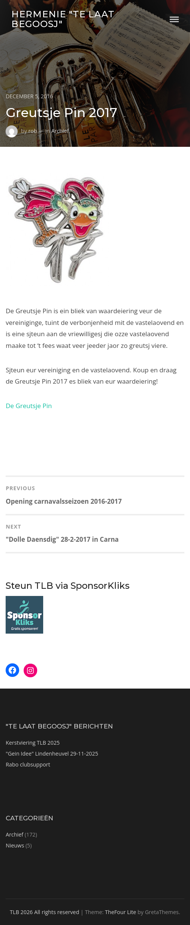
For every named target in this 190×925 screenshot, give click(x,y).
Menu (174, 19)
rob (33, 130)
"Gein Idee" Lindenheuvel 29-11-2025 (52, 753)
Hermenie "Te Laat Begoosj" (63, 19)
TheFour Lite (120, 912)
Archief (60, 130)
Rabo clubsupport (28, 764)
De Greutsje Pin (29, 405)
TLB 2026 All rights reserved (44, 912)
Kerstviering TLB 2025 (33, 742)
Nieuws (15, 845)
